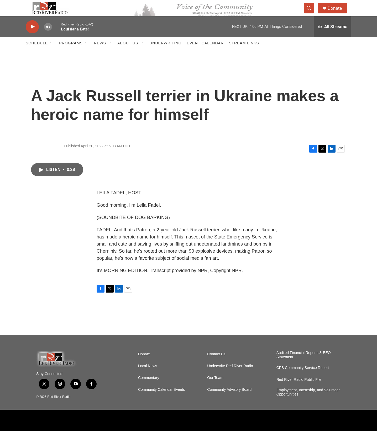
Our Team (215, 389)
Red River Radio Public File (298, 391)
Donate (338, 14)
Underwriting (165, 55)
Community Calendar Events (161, 401)
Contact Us (216, 365)
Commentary (148, 389)
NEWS (100, 55)
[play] (32, 38)
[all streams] (332, 38)
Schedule (37, 55)
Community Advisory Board (229, 401)
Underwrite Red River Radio (230, 377)
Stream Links (244, 55)
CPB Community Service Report (302, 379)
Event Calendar (205, 55)
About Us (127, 55)
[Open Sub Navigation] (52, 55)
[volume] (48, 38)
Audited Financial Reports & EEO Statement (303, 366)
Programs (71, 55)
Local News (147, 377)
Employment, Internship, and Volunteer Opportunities (308, 403)
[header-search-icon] (311, 14)
